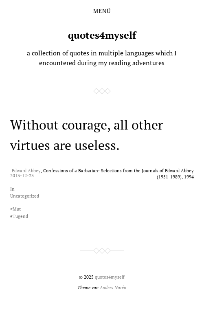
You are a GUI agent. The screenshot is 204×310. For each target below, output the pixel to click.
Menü (102, 11)
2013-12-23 (22, 175)
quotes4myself (102, 35)
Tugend (20, 216)
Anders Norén (113, 287)
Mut (17, 209)
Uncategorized (24, 196)
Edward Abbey (26, 170)
